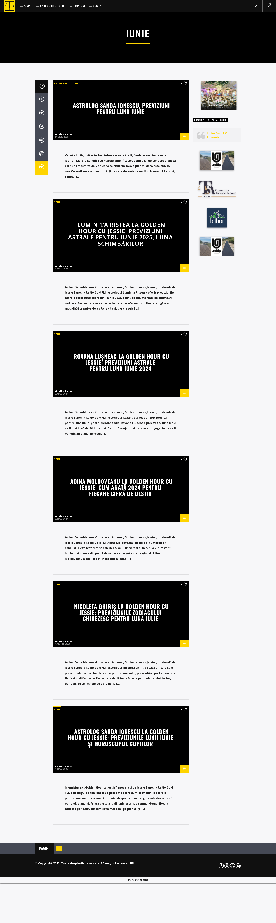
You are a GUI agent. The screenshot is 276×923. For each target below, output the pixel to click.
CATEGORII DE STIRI (52, 5)
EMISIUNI (79, 5)
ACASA (28, 5)
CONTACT (99, 5)
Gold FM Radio (63, 315)
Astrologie (61, 264)
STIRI (75, 264)
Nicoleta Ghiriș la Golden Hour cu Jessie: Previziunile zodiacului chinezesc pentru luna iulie (121, 793)
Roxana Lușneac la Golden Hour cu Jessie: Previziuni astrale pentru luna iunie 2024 (121, 543)
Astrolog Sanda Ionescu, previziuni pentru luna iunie (121, 289)
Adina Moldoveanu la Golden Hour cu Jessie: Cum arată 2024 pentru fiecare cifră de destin (121, 668)
